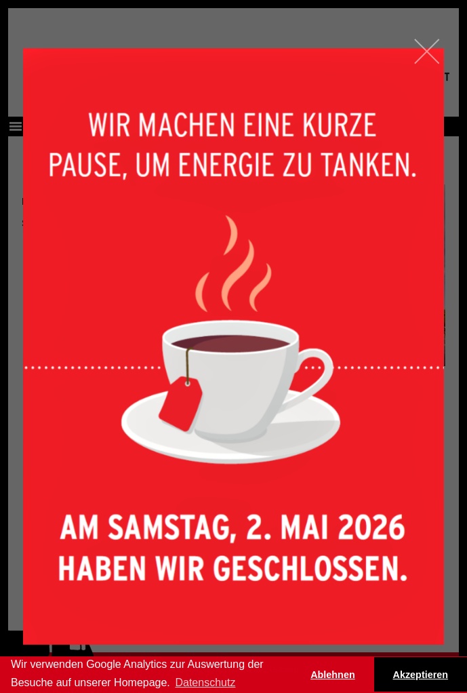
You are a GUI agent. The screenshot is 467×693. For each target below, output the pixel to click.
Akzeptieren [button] (421, 674)
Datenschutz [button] (205, 682)
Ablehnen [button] (332, 674)
